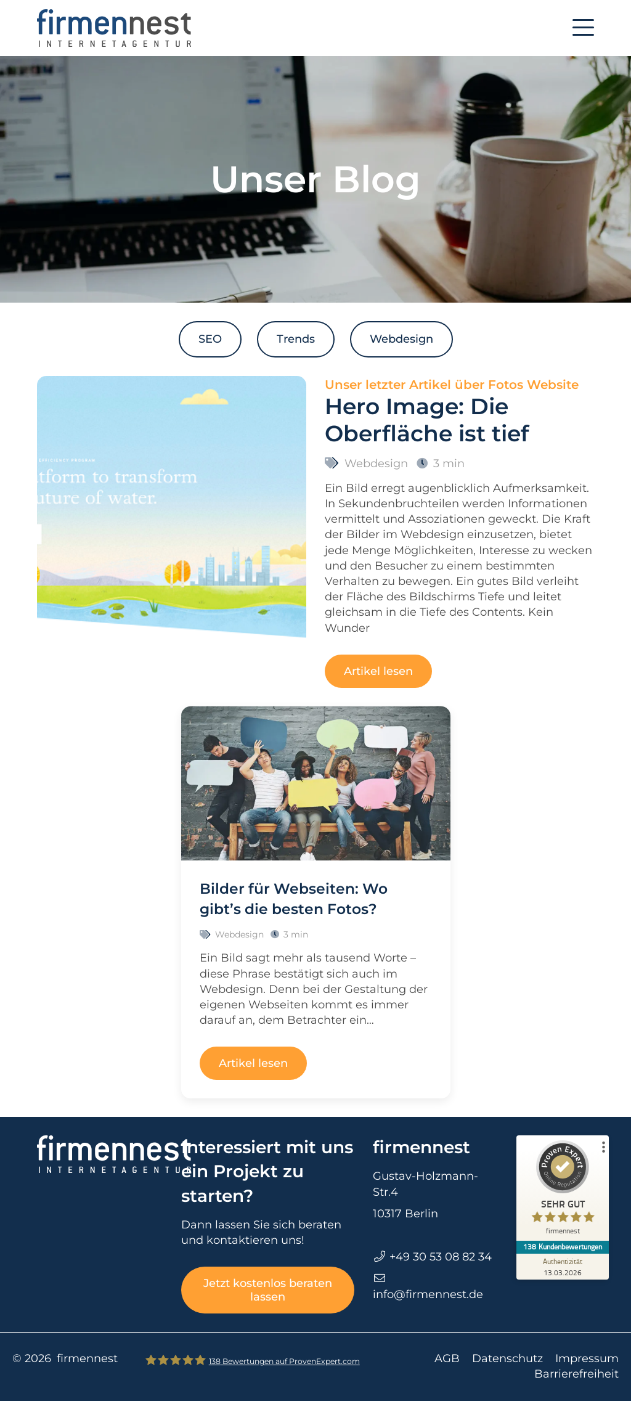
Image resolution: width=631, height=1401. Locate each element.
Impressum (587, 1358)
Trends (296, 339)
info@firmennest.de (428, 1294)
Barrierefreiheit (576, 1374)
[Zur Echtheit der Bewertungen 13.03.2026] (562, 1267)
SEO (210, 339)
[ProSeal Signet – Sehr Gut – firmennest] (562, 1190)
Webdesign (401, 339)
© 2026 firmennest (65, 1358)
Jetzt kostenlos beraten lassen (267, 1290)
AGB (447, 1358)
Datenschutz (507, 1358)
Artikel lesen (378, 671)
